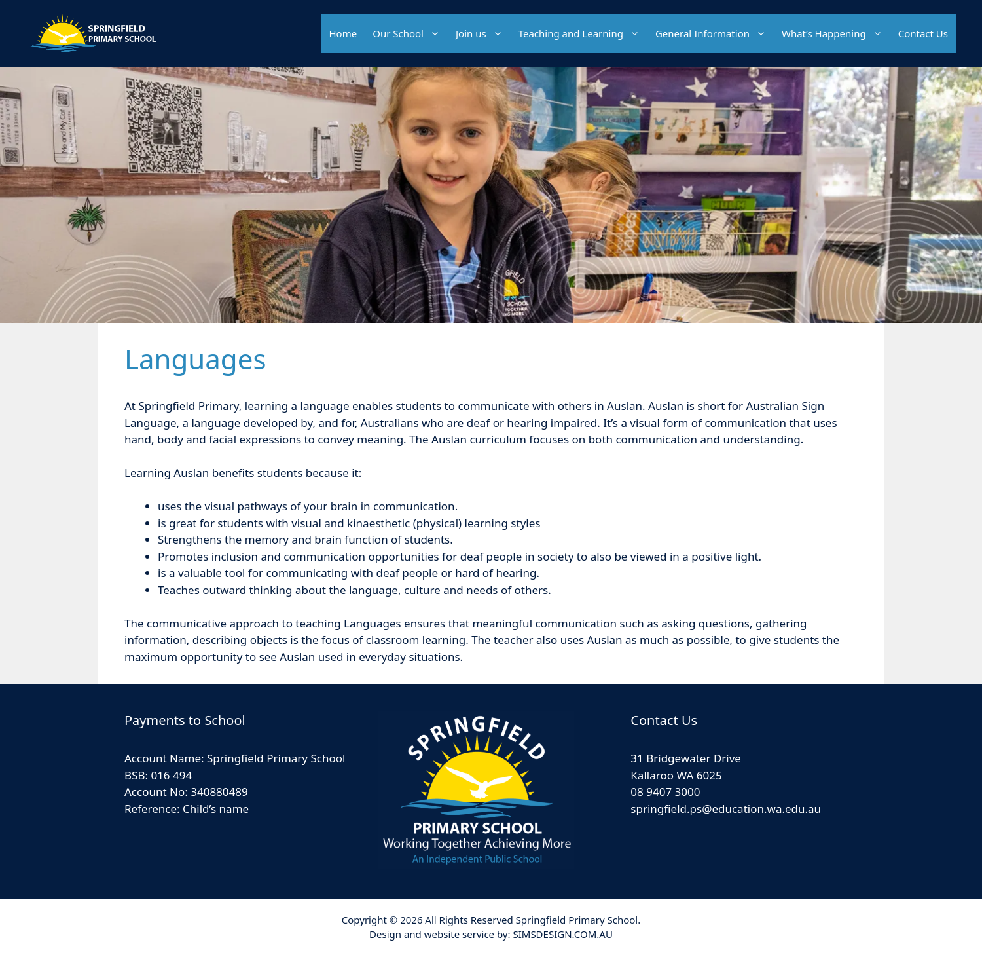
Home (343, 33)
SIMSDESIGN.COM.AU (562, 934)
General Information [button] (714, 33)
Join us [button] (483, 33)
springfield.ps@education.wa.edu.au (725, 808)
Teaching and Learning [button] (582, 33)
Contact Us (923, 33)
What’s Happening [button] (836, 33)
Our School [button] (410, 33)
